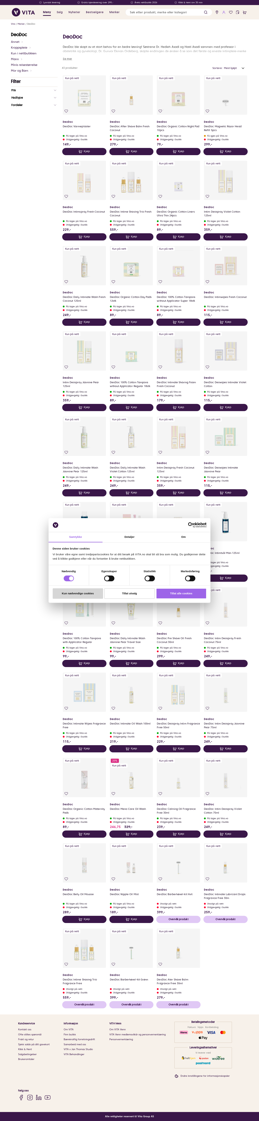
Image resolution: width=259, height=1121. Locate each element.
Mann (17, 59)
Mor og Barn (21, 70)
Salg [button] (60, 12)
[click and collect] (237, 12)
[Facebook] (21, 1097)
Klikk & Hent (25, 1049)
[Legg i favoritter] (66, 111)
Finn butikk (70, 1034)
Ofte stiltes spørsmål (29, 1034)
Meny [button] (47, 12)
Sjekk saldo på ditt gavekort (34, 1044)
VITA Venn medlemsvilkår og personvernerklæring (137, 1034)
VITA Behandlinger (74, 1054)
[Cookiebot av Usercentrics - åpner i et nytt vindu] (190, 525)
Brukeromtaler (26, 1059)
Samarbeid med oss (75, 1044)
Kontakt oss (24, 1029)
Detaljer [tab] (129, 536)
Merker (21, 23)
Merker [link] (114, 12)
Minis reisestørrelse (24, 65)
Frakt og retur (26, 1039)
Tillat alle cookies (181, 593)
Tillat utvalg (129, 593)
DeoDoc (31, 23)
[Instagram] (30, 1097)
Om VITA (69, 1029)
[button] (206, 12)
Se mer (67, 58)
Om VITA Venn (117, 1029)
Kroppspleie (21, 47)
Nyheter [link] (74, 12)
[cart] (244, 12)
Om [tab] (183, 536)
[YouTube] (48, 1097)
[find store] (217, 12)
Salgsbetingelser (27, 1054)
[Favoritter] (230, 12)
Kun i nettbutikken (24, 53)
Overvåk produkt (178, 919)
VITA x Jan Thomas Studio (78, 1049)
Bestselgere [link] (95, 12)
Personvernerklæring (121, 1039)
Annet (17, 42)
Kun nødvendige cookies (78, 593)
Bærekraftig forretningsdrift (79, 1039)
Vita (13, 23)
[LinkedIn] (39, 1097)
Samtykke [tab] (75, 536)
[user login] (223, 12)
